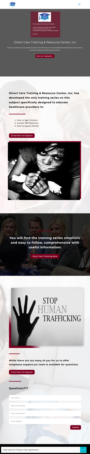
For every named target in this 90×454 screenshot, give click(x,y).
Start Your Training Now (44, 56)
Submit (75, 427)
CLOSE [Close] (83, 449)
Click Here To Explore (22, 136)
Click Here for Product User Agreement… (21, 450)
